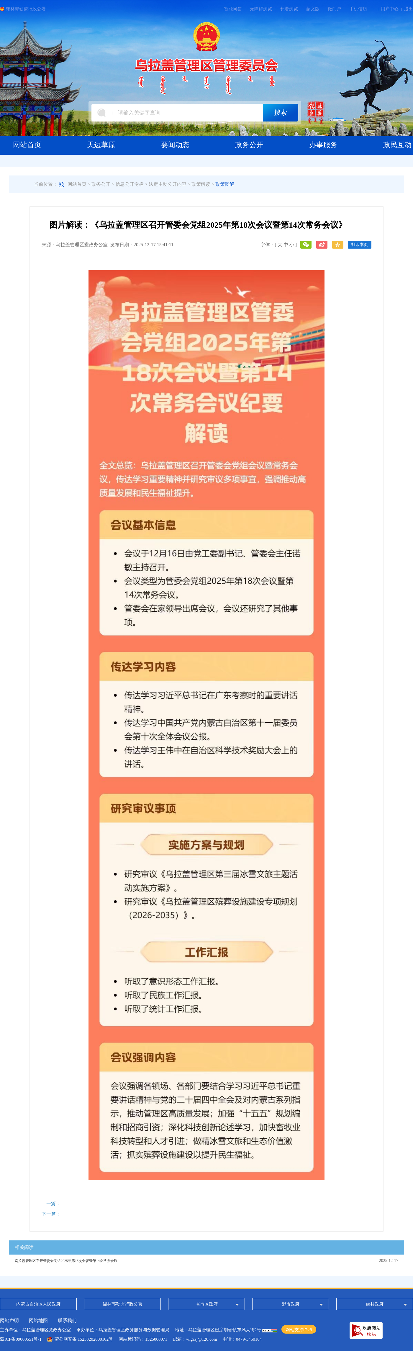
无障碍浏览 (261, 8)
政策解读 (200, 184)
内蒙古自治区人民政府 (38, 1304)
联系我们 (67, 1320)
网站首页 (77, 184)
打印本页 (359, 244)
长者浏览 (289, 8)
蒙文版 (312, 8)
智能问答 (233, 8)
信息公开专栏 (129, 184)
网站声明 (9, 1320)
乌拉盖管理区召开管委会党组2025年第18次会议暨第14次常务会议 (66, 1261)
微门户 (334, 8)
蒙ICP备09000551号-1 (21, 1339)
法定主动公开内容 (167, 184)
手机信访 (358, 8)
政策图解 (224, 184)
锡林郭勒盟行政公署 (26, 8)
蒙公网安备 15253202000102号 (84, 1339)
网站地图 (38, 1320)
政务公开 (100, 184)
